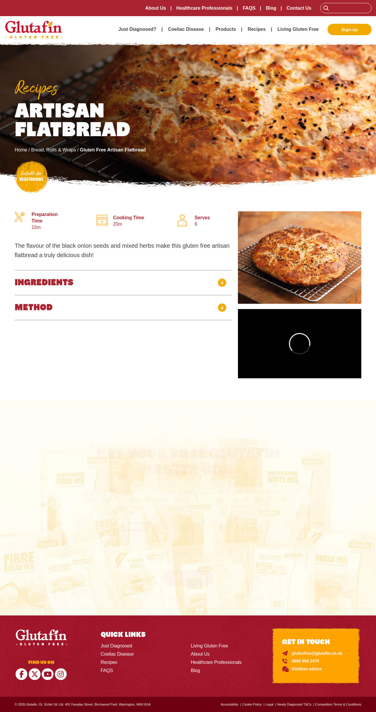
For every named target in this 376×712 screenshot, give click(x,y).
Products (226, 29)
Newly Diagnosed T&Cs (294, 704)
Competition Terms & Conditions (338, 704)
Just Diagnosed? (137, 29)
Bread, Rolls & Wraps (53, 149)
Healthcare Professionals (204, 8)
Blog (271, 8)
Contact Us (299, 8)
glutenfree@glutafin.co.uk (317, 653)
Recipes (257, 29)
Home (21, 149)
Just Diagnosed (116, 645)
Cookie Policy (252, 704)
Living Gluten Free (298, 29)
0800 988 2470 (305, 661)
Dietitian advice (307, 669)
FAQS (249, 8)
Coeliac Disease (186, 29)
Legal (269, 704)
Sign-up (349, 29)
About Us (155, 8)
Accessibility (229, 704)
